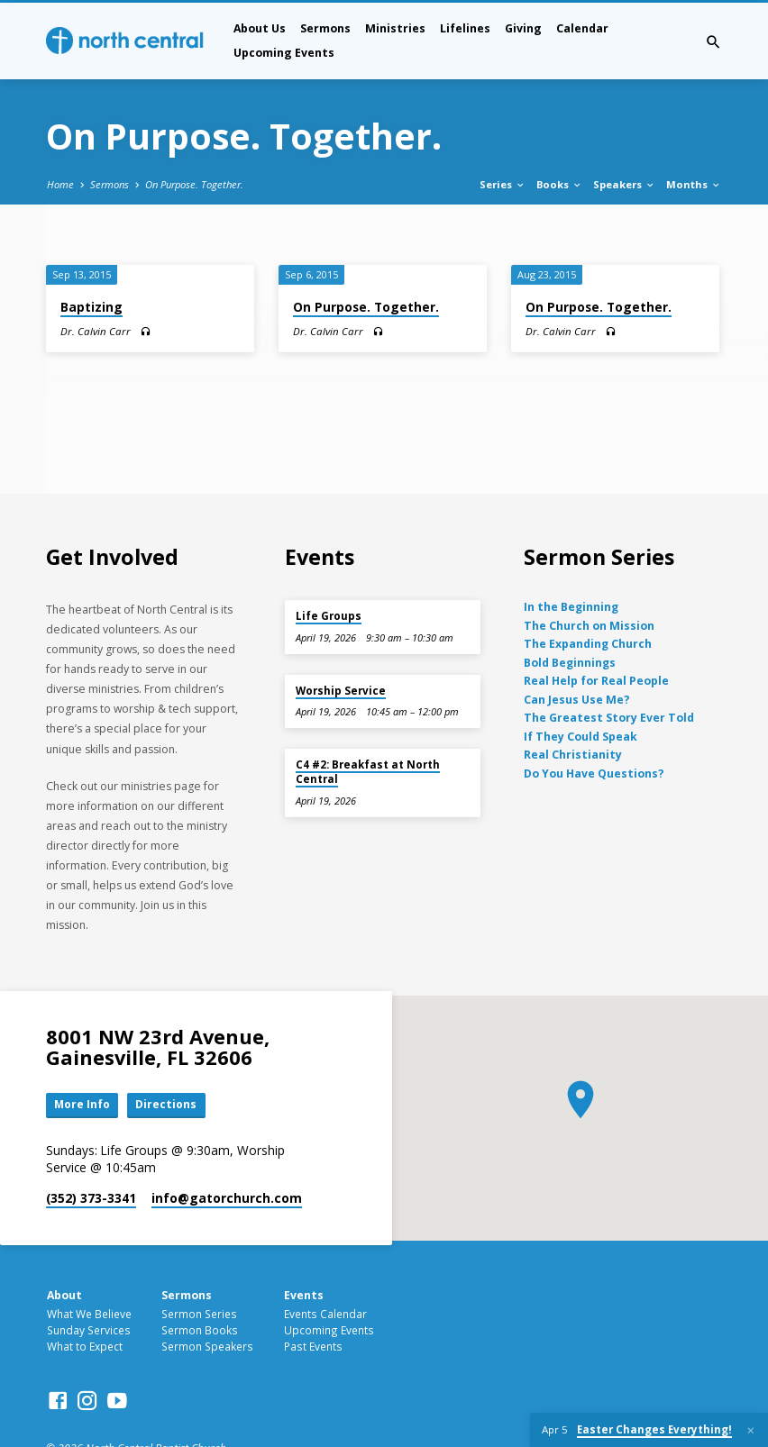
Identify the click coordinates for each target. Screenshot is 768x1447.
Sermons (325, 28)
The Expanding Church (588, 643)
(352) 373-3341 (91, 1198)
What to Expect (85, 1347)
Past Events (313, 1347)
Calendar (582, 28)
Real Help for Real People (596, 680)
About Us (259, 28)
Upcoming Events (283, 52)
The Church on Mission (589, 625)
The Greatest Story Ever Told (609, 717)
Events (304, 1297)
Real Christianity (573, 754)
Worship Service (341, 690)
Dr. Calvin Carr (95, 331)
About (64, 1297)
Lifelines (465, 28)
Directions (169, 1105)
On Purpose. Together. (194, 184)
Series (503, 184)
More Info (84, 1105)
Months (693, 184)
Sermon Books (199, 1331)
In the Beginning (571, 606)
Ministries (395, 28)
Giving (523, 28)
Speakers (624, 184)
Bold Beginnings (570, 662)
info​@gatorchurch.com (226, 1198)
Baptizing (91, 306)
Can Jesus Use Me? (577, 699)
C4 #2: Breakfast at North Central (368, 772)
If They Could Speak (580, 736)
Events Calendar (325, 1314)
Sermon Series (199, 1314)
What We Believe (89, 1314)
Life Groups (328, 616)
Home (60, 184)
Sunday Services (89, 1331)
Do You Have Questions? (594, 773)
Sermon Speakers (207, 1347)
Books (559, 184)
